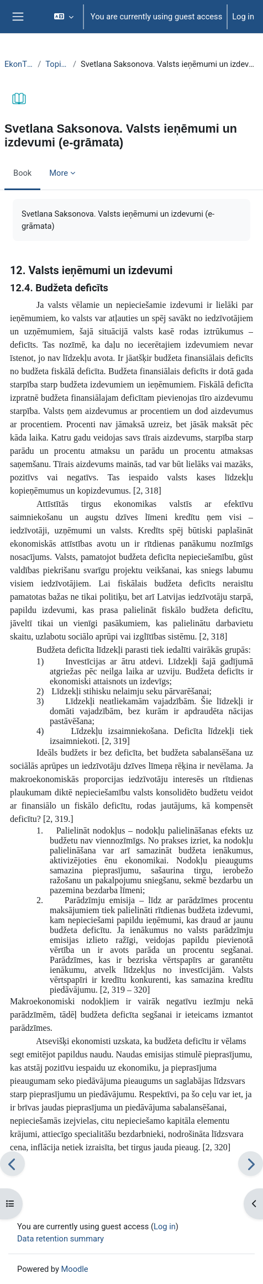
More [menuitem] (58, 173)
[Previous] (12, 1163)
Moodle (74, 1269)
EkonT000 (18, 64)
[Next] (250, 1163)
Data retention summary (60, 1239)
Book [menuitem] (22, 173)
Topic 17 (57, 64)
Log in (243, 17)
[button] (63, 16)
